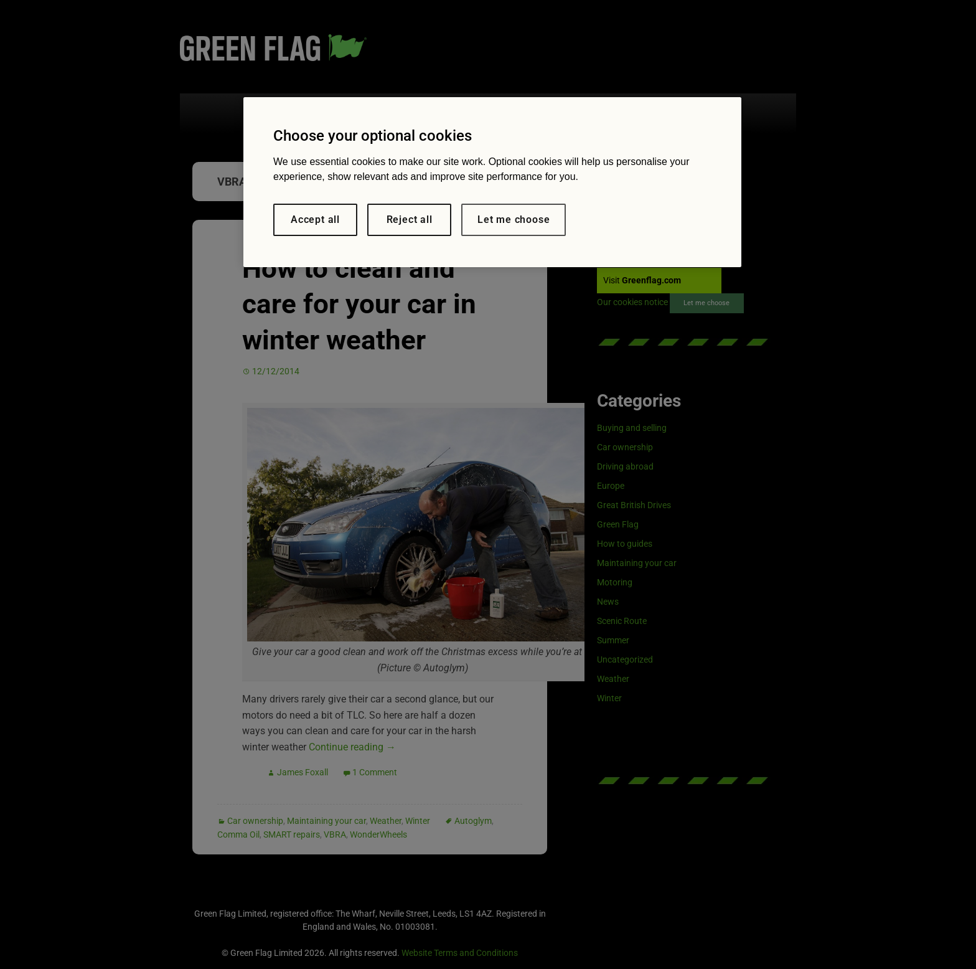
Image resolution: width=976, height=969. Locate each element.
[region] (492, 182)
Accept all (315, 219)
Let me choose (513, 219)
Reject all (410, 219)
